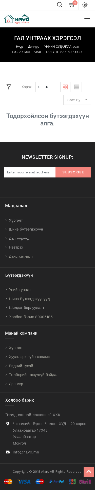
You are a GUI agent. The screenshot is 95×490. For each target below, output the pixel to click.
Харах (27, 87)
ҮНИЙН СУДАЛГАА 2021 (61, 46)
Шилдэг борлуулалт (26, 307)
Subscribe (73, 172)
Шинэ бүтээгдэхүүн (26, 229)
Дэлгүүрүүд (19, 238)
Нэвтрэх (16, 247)
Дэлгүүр (33, 46)
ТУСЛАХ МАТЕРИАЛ (26, 52)
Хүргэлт (16, 220)
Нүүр (19, 46)
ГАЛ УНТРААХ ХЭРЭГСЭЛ (65, 52)
